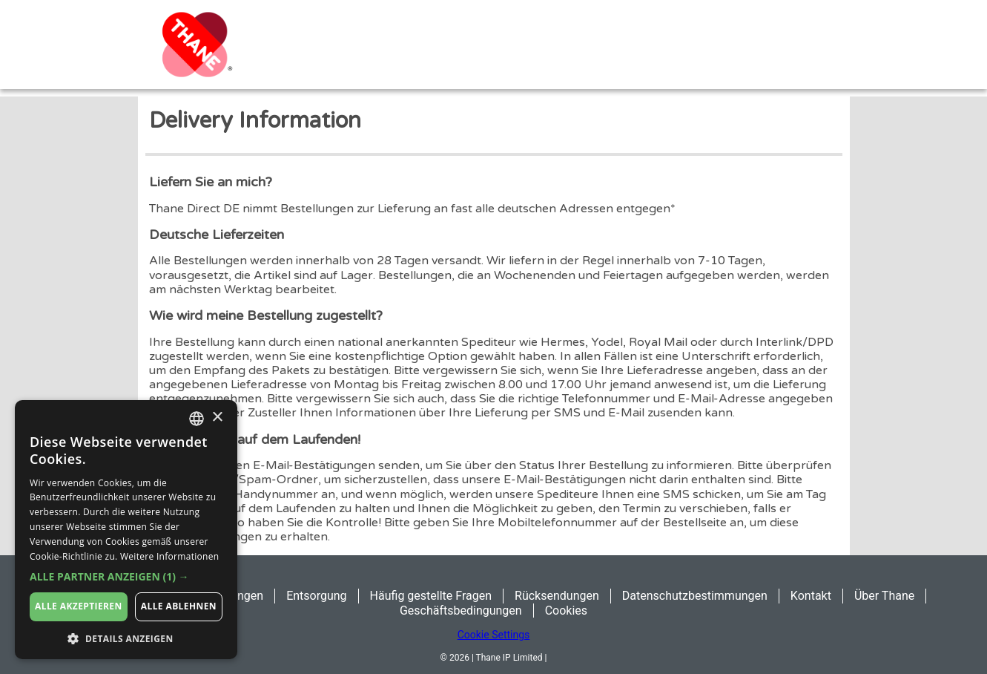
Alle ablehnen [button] (179, 606)
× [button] (216, 417)
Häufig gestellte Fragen (431, 596)
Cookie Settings (494, 635)
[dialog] (126, 529)
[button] (126, 577)
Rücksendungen (557, 596)
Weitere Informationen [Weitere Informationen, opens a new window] (169, 556)
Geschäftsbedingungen (461, 610)
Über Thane (884, 596)
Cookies (566, 610)
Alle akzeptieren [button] (78, 606)
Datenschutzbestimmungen (695, 596)
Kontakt (810, 596)
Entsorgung (316, 596)
